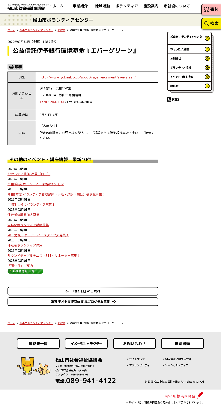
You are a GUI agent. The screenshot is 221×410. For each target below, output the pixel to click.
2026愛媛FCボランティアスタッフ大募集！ (38, 235)
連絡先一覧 (38, 343)
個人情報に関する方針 (178, 359)
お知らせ (175, 58)
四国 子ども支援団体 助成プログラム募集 (80, 301)
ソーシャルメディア (177, 365)
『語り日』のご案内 (85, 291)
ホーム (11, 30)
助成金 (61, 30)
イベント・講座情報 (181, 77)
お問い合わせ (134, 343)
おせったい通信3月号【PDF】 (28, 173)
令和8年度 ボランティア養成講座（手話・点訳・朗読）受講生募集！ (56, 194)
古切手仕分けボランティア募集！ (31, 204)
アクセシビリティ (139, 365)
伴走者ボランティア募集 (24, 245)
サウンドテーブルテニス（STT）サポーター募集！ (43, 255)
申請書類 (182, 343)
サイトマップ (137, 359)
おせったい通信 (179, 49)
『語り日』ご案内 (20, 265)
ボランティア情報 (180, 67)
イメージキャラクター (86, 343)
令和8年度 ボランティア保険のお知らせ (35, 184)
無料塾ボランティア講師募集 (28, 224)
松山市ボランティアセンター (36, 30)
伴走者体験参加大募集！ (25, 214)
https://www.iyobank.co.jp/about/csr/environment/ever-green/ (88, 77)
